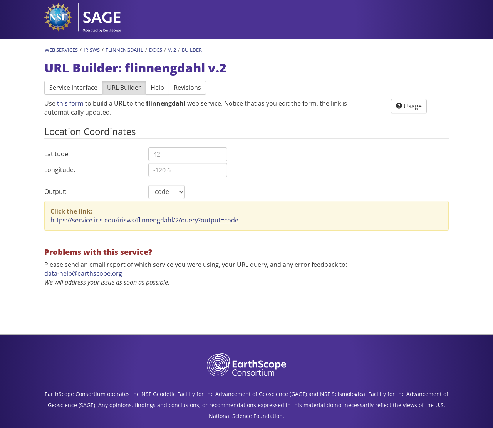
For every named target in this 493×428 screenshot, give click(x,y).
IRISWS (92, 49)
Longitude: (59, 169)
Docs (155, 49)
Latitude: (57, 154)
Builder (192, 49)
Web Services (61, 49)
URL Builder (124, 87)
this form (70, 103)
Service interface (73, 87)
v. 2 (172, 49)
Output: (55, 191)
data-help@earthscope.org (83, 273)
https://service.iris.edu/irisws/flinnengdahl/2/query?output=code (144, 220)
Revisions (187, 87)
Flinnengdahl (124, 49)
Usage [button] (409, 106)
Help (157, 87)
